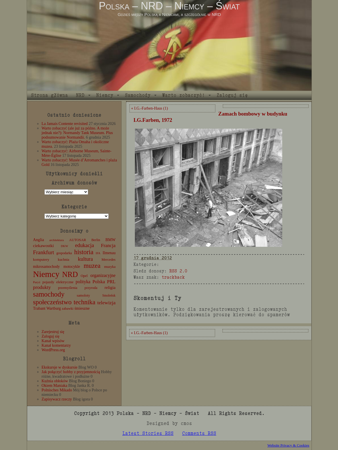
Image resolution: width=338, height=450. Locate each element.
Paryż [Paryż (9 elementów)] (36, 282)
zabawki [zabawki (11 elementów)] (67, 309)
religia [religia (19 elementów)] (110, 287)
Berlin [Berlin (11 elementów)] (95, 240)
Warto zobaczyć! (183, 95)
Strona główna (49, 95)
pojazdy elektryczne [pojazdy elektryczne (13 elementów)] (57, 282)
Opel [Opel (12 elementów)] (84, 276)
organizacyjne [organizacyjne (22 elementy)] (103, 275)
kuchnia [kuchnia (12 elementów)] (63, 260)
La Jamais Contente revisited (65, 124)
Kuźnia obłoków (55, 381)
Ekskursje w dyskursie (59, 367)
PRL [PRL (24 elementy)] (111, 281)
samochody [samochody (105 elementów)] (49, 294)
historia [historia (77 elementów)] (84, 252)
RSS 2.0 (178, 270)
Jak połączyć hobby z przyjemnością (71, 372)
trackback (173, 277)
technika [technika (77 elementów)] (84, 302)
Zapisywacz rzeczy (57, 399)
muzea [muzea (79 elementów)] (92, 265)
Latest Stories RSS (148, 433)
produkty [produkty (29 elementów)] (42, 287)
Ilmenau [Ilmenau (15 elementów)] (109, 253)
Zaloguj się (232, 95)
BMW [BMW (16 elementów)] (111, 239)
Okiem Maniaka (54, 385)
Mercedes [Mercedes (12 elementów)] (109, 260)
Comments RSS (199, 433)
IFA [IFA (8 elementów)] (98, 253)
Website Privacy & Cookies (288, 445)
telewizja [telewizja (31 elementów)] (106, 302)
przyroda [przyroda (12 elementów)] (90, 288)
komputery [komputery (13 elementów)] (41, 259)
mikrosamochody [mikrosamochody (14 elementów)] (46, 266)
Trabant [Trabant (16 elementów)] (39, 308)
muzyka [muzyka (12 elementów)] (110, 267)
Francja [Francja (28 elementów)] (108, 245)
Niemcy (104, 95)
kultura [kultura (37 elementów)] (85, 259)
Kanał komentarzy (56, 345)
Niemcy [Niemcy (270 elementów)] (46, 274)
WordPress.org (53, 350)
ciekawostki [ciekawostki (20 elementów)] (43, 245)
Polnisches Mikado (57, 390)
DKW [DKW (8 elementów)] (64, 246)
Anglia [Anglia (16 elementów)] (38, 239)
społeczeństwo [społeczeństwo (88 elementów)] (52, 302)
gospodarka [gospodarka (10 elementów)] (64, 253)
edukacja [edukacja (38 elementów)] (84, 245)
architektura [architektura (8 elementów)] (56, 240)
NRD (80, 95)
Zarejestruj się (53, 332)
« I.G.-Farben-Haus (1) (149, 108)
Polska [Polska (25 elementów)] (98, 281)
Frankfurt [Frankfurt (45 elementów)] (43, 252)
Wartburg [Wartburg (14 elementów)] (53, 308)
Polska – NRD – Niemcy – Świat (169, 6)
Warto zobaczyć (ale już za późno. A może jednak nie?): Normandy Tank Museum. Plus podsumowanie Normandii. (77, 132)
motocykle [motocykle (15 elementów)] (71, 266)
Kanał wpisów (53, 341)
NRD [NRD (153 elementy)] (70, 274)
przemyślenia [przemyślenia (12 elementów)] (67, 288)
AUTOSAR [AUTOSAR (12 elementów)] (77, 240)
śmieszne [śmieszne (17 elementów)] (82, 308)
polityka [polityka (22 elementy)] (83, 281)
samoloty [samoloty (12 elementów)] (83, 295)
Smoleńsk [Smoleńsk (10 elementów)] (109, 295)
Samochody (138, 95)
